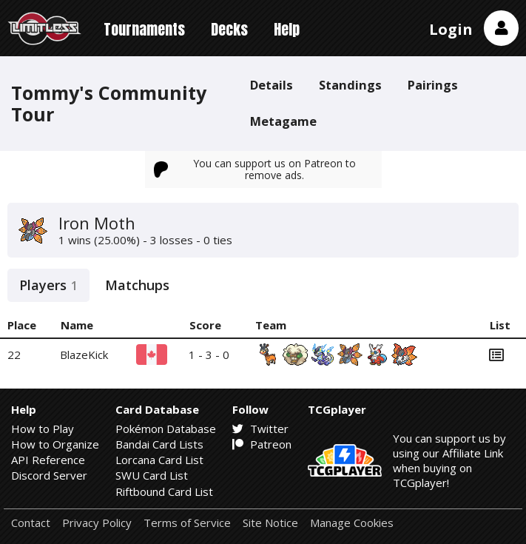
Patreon (261, 444)
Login (451, 29)
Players (48, 285)
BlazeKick (84, 354)
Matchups (137, 285)
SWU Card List (151, 475)
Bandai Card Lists (159, 444)
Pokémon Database (165, 428)
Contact (30, 523)
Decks (229, 29)
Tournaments (144, 29)
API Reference (48, 459)
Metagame (283, 121)
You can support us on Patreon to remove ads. (255, 169)
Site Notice (270, 523)
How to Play (42, 428)
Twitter (260, 428)
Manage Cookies (352, 523)
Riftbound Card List (164, 491)
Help (287, 29)
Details (271, 84)
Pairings (433, 84)
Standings (350, 84)
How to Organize (55, 444)
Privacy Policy (97, 523)
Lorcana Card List (159, 459)
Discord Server (49, 475)
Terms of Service (187, 523)
